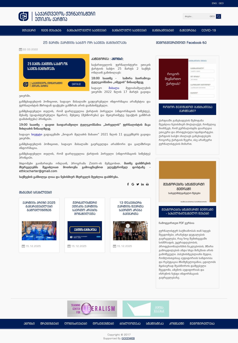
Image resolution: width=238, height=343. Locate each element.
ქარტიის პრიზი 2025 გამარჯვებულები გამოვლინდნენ (39, 206)
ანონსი (117, 59)
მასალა (114, 88)
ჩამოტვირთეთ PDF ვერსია (176, 223)
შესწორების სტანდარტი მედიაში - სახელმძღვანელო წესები (187, 211)
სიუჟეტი (36, 134)
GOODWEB (128, 338)
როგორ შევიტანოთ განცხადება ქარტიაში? (187, 109)
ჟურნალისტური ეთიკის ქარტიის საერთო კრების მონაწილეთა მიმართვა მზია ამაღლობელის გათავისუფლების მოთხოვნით (85, 208)
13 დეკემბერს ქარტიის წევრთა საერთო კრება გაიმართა (130, 208)
